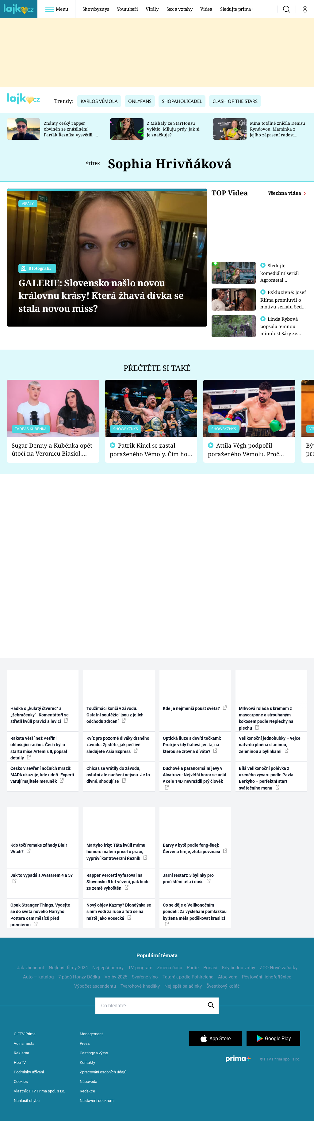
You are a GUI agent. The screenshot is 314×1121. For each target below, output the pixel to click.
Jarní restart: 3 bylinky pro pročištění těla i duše (188, 878)
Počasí (210, 967)
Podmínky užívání (29, 1072)
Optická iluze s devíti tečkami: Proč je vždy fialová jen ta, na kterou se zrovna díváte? (192, 745)
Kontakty (87, 1062)
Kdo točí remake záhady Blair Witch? (38, 848)
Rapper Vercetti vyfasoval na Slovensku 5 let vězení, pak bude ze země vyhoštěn (118, 882)
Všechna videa (285, 193)
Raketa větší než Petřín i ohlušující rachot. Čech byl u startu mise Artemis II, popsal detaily (38, 748)
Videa (206, 9)
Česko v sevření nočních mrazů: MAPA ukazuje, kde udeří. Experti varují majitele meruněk (42, 775)
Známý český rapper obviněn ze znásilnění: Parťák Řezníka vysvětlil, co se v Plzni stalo (71, 131)
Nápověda (88, 1081)
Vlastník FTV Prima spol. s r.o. (39, 1091)
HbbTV (20, 1062)
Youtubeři (127, 9)
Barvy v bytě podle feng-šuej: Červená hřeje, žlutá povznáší (195, 848)
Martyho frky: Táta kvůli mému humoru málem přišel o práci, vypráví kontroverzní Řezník (116, 852)
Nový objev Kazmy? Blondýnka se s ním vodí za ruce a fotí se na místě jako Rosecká (118, 912)
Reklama (21, 1053)
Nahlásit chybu (27, 1100)
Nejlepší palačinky (183, 986)
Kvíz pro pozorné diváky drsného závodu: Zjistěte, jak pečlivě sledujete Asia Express (117, 745)
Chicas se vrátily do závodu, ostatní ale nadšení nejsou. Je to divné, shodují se (118, 775)
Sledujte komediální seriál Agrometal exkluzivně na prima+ (279, 279)
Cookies (21, 1081)
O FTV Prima (25, 1034)
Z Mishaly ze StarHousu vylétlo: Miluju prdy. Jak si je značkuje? (173, 129)
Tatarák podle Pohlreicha (188, 977)
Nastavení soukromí (97, 1100)
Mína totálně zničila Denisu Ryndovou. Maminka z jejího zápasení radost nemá (277, 131)
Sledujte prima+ (236, 9)
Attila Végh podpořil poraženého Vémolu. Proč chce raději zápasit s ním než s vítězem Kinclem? (248, 449)
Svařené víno (145, 977)
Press (85, 1043)
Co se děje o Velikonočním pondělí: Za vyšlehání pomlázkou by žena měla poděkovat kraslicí (195, 914)
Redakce (87, 1091)
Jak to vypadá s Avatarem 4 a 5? (41, 878)
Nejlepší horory (108, 967)
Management (91, 1034)
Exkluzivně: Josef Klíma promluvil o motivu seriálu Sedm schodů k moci (283, 303)
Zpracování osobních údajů (103, 1072)
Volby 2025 (116, 977)
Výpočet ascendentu (95, 986)
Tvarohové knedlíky (140, 986)
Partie (193, 967)
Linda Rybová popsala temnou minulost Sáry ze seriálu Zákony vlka (282, 332)
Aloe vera (227, 977)
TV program (140, 967)
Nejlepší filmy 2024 (68, 967)
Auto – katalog (38, 977)
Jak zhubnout (30, 967)
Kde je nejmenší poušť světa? (195, 708)
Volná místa (24, 1043)
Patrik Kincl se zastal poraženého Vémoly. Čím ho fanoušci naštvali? (148, 449)
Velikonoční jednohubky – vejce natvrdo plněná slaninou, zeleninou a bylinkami (270, 745)
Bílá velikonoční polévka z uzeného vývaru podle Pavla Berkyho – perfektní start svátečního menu (266, 778)
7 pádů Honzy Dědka (79, 977)
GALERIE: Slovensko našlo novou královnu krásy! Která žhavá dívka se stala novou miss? (100, 295)
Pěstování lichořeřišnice (266, 977)
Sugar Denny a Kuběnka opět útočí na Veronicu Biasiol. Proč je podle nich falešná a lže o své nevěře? (52, 449)
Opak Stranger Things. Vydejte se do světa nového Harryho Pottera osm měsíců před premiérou (40, 915)
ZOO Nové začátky (278, 967)
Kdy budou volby (238, 967)
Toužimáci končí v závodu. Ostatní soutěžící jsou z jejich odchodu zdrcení (115, 715)
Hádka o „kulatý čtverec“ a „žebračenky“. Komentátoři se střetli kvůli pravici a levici (39, 715)
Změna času (169, 967)
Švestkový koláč (223, 986)
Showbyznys (95, 9)
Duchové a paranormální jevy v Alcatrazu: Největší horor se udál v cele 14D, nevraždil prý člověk (194, 778)
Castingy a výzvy (94, 1053)
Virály (152, 9)
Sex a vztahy (180, 9)
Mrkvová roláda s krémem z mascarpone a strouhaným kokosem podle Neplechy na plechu (266, 718)
